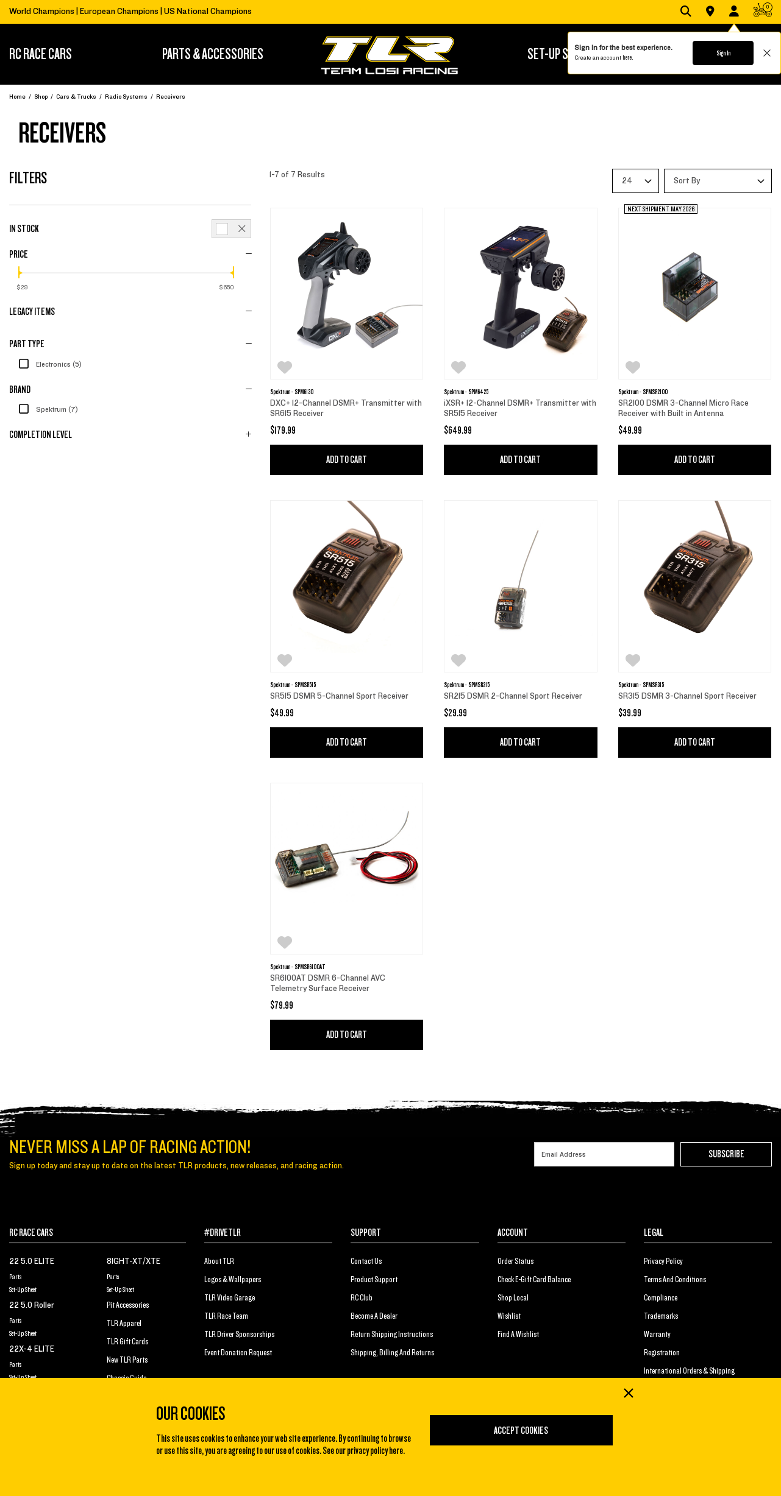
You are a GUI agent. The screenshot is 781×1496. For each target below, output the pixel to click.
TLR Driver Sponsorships (239, 1334)
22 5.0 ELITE (31, 1261)
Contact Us (366, 1261)
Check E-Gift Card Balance (534, 1279)
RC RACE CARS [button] (40, 54)
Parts (15, 1276)
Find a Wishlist (518, 1334)
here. (627, 57)
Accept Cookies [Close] (521, 1430)
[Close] (628, 1394)
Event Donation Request (238, 1353)
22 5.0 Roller (31, 1305)
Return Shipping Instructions (392, 1334)
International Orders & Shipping (689, 1371)
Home (17, 96)
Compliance (660, 1298)
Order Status (515, 1261)
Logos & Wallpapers (232, 1279)
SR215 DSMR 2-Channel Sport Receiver (514, 696)
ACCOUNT (512, 1232)
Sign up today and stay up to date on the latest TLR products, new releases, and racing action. (176, 1166)
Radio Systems (126, 96)
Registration (662, 1353)
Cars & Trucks (76, 96)
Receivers (170, 96)
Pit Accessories (128, 1305)
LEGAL (653, 1232)
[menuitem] (58, 54)
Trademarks (661, 1316)
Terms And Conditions (675, 1279)
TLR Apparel (124, 1323)
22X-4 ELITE (31, 1349)
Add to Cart (346, 459)
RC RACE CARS (31, 1232)
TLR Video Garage (229, 1298)
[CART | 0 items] (763, 12)
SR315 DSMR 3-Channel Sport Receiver (687, 696)
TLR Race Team (226, 1316)
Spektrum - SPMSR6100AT (298, 966)
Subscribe (726, 1154)
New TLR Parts (127, 1360)
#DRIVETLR (222, 1232)
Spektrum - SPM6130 (291, 391)
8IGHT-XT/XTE (133, 1261)
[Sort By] (718, 181)
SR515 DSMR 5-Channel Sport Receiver (339, 696)
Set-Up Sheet (23, 1289)
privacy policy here (375, 1450)
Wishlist (509, 1316)
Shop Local (513, 1298)
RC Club (362, 1298)
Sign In (723, 53)
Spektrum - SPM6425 (466, 391)
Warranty (657, 1334)
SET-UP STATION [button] (563, 54)
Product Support (374, 1279)
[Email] (604, 1154)
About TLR (219, 1261)
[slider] (19, 272)
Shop (41, 96)
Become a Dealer (374, 1316)
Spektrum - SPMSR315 (641, 684)
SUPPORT (366, 1232)
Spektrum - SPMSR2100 (643, 391)
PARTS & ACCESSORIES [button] (212, 54)
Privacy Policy (663, 1261)
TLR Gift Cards (127, 1342)
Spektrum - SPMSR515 (293, 684)
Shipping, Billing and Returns (392, 1353)
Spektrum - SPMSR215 (467, 684)
